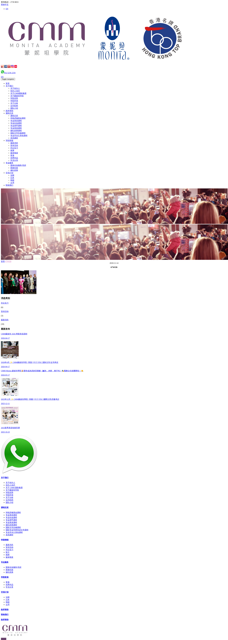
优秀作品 (14, 158)
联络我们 (9, 185)
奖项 (12, 155)
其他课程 (14, 138)
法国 (12, 175)
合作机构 (14, 106)
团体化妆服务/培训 (18, 165)
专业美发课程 (16, 128)
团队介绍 (14, 108)
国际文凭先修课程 (18, 133)
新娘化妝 (14, 168)
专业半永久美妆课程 (18, 136)
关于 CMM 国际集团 (14, 488)
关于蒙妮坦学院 (17, 96)
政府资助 (9, 111)
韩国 (12, 180)
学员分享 (14, 160)
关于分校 (14, 103)
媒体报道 (14, 153)
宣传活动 (14, 145)
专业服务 (9, 163)
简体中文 (5, 5)
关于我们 (9, 86)
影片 (7, 552)
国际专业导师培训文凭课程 (17, 530)
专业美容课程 (16, 121)
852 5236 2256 (9, 73)
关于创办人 (15, 88)
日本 (12, 178)
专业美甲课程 (16, 126)
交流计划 (9, 173)
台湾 (12, 183)
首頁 (7, 83)
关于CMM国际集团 (18, 93)
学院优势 (14, 98)
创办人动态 (15, 91)
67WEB (8, 261)
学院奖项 (5, 577)
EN (7, 9)
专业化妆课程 (16, 123)
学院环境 (14, 101)
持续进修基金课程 (18, 118)
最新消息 (14, 143)
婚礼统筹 (14, 170)
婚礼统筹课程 (16, 131)
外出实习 (14, 148)
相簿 (12, 150)
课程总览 (9, 113)
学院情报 (9, 140)
